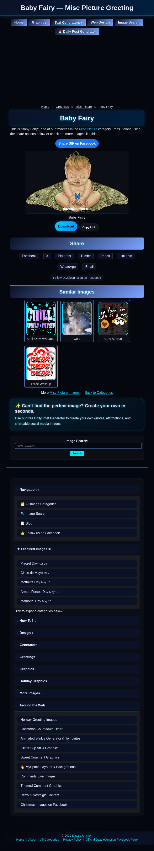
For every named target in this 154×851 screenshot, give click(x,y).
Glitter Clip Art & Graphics (39, 748)
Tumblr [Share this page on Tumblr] (86, 256)
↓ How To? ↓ (26, 620)
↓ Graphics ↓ (27, 669)
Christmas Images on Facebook (44, 804)
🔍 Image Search (33, 513)
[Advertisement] (77, 68)
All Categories (49, 839)
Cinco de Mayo (36, 573)
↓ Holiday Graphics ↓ (33, 681)
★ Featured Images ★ (34, 549)
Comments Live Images (38, 776)
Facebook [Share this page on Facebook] (29, 256)
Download (66, 226)
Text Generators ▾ (69, 22)
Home (18, 22)
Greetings (62, 106)
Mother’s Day (36, 582)
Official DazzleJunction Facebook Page (112, 839)
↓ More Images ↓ (30, 693)
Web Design (100, 22)
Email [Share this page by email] (89, 267)
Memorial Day (36, 601)
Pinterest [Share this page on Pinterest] (64, 256)
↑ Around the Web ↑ (32, 705)
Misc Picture (83, 106)
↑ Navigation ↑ (28, 489)
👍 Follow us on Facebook (40, 533)
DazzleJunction (82, 835)
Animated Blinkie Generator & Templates (50, 738)
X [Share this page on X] (47, 256)
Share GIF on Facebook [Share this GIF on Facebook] (77, 143)
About (32, 839)
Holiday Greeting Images (39, 719)
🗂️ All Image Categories (38, 504)
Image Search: (77, 441)
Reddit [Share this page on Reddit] (105, 256)
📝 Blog (26, 523)
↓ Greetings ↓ (27, 657)
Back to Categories (99, 392)
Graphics (39, 22)
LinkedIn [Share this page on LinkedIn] (126, 256)
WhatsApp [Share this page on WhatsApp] (68, 267)
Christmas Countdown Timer (42, 729)
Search (76, 453)
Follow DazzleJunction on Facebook (77, 277)
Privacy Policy (72, 839)
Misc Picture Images (65, 392)
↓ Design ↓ (25, 633)
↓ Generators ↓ (28, 645)
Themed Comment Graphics (41, 785)
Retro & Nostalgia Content (40, 795)
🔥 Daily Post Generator (77, 31)
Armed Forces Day (39, 592)
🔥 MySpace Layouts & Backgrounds (48, 767)
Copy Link (89, 227)
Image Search (129, 22)
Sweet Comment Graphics (40, 757)
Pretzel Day (34, 563)
